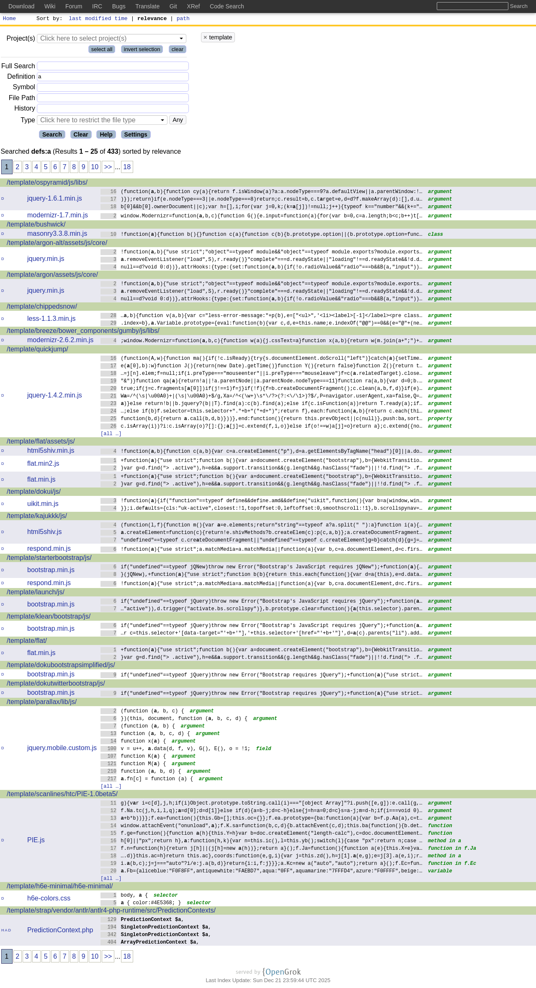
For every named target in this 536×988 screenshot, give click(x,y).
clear (177, 50)
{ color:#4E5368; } (140, 903)
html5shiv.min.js (51, 451)
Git (173, 6)
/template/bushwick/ (36, 225)
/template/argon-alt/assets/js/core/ (57, 244)
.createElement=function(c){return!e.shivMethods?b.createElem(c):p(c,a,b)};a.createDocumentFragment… (261, 533)
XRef (193, 6)
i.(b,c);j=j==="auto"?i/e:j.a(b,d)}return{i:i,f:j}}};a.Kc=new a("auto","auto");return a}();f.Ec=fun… (261, 864)
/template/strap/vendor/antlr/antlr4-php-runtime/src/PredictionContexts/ (111, 911)
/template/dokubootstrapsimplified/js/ (61, 666)
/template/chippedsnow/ (42, 307)
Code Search (227, 6)
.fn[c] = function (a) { (146, 779)
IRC (97, 6)
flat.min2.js (43, 464)
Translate (147, 6)
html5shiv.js (44, 533)
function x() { (133, 742)
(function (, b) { (137, 726)
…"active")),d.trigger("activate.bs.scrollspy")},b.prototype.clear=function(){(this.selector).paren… (261, 609)
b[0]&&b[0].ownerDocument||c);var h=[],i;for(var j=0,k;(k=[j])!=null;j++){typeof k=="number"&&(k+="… (261, 207)
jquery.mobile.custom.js (62, 749)
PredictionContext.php (60, 931)
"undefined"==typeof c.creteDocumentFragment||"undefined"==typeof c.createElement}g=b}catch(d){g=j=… (261, 540)
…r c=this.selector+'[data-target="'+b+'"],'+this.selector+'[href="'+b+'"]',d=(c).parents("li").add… (261, 633)
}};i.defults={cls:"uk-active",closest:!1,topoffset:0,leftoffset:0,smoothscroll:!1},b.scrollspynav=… (261, 509)
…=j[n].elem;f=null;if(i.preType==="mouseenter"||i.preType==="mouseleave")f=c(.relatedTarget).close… (261, 374)
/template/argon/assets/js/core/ (52, 275)
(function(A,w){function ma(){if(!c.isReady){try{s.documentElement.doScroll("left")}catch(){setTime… (261, 359)
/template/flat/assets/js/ (41, 442)
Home (9, 19)
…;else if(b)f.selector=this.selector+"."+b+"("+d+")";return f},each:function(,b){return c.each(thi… (261, 411)
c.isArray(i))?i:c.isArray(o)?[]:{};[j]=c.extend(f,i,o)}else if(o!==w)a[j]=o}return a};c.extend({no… (261, 427)
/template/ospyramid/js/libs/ (47, 183)
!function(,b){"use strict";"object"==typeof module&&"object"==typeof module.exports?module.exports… (261, 252)
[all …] (110, 434)
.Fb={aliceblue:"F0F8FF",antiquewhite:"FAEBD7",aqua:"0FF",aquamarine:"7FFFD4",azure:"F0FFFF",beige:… (261, 871)
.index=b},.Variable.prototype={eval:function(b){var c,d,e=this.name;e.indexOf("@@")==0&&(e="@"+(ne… (261, 324)
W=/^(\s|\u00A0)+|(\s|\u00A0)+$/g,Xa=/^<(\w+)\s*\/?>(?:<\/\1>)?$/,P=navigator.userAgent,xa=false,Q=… (261, 396)
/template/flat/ (27, 641)
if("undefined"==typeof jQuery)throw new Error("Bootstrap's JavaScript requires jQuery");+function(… (261, 602)
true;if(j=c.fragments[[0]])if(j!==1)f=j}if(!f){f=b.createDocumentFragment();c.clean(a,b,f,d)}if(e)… (261, 389)
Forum (73, 6)
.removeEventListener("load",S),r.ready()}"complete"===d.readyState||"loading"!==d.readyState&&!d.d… (261, 260)
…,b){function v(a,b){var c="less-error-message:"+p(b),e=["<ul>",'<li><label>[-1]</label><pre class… (261, 316)
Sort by (48, 19)
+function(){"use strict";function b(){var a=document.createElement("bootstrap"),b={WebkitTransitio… (261, 461)
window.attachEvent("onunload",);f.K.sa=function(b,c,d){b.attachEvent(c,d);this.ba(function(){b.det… (261, 826)
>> (108, 168)
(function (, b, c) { (142, 711)
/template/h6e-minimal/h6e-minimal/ (60, 887)
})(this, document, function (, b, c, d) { (173, 719)
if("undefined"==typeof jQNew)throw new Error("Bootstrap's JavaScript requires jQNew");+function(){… (261, 567)
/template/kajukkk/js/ (37, 517)
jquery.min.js (45, 259)
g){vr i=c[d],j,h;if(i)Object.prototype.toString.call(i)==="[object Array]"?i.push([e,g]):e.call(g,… (261, 803)
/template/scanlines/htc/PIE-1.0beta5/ (62, 795)
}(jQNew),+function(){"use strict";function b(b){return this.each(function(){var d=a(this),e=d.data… (261, 575)
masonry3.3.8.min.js (57, 234)
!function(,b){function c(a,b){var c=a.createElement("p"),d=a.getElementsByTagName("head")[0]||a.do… (261, 452)
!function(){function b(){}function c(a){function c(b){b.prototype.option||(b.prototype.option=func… (261, 235)
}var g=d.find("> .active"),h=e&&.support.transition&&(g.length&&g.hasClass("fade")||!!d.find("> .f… (261, 468)
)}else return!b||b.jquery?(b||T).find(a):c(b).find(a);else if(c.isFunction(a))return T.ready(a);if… (261, 404)
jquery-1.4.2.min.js (54, 396)
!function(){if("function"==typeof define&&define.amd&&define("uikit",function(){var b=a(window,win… (261, 501)
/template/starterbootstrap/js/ (49, 558)
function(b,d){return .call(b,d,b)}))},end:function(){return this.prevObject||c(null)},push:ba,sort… (261, 419)
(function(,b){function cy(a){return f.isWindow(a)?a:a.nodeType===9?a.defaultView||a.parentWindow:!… (261, 192)
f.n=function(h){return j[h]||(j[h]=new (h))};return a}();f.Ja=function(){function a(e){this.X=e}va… (261, 849)
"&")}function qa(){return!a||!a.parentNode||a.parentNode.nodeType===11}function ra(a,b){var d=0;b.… (261, 381)
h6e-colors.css (48, 899)
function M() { (133, 764)
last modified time (98, 19)
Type (28, 121)
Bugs (119, 6)
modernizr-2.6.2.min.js (60, 341)
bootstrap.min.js (51, 571)
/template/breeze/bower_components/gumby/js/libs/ (83, 331)
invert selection (142, 50)
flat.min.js (41, 480)
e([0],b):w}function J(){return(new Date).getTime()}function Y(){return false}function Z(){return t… (261, 366)
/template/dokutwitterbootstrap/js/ (56, 684)
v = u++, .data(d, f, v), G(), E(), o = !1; (175, 749)
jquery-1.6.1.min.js (54, 199)
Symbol (24, 88)
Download (21, 6)
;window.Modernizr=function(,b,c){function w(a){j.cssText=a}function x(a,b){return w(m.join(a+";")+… (261, 341)
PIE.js (36, 841)
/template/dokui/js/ (34, 492)
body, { (124, 896)
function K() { (133, 757)
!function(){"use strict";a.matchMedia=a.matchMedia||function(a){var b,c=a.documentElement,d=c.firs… (261, 550)
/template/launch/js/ (35, 593)
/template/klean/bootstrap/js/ (48, 617)
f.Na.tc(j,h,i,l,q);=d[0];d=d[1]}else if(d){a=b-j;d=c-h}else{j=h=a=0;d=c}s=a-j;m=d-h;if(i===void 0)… (261, 811)
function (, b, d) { (140, 772)
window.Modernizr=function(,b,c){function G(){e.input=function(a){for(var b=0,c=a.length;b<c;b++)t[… (261, 216)
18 (127, 168)
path (183, 19)
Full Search (18, 67)
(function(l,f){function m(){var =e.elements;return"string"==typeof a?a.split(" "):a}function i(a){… (261, 525)
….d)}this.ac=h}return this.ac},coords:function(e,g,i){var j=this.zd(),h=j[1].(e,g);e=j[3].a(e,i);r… (261, 856)
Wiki (49, 6)
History (24, 109)
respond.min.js (49, 549)
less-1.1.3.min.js (51, 319)
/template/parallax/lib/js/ (42, 703)
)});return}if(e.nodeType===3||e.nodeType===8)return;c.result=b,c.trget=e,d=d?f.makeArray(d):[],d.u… (261, 200)
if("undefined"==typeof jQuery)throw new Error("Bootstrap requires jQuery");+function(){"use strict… (261, 675)
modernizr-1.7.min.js (57, 216)
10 (94, 168)
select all (102, 50)
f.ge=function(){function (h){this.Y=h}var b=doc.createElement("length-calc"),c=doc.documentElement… (261, 834)
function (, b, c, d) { (145, 734)
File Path (22, 99)
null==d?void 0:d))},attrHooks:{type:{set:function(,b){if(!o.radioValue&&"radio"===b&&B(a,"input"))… (261, 267)
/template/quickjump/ (37, 350)
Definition (21, 77)
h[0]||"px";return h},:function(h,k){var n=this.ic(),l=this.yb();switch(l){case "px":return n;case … (261, 841)
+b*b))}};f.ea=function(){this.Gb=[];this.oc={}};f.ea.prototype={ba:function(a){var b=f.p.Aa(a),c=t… (261, 819)
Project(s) (20, 39)
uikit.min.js (43, 504)
